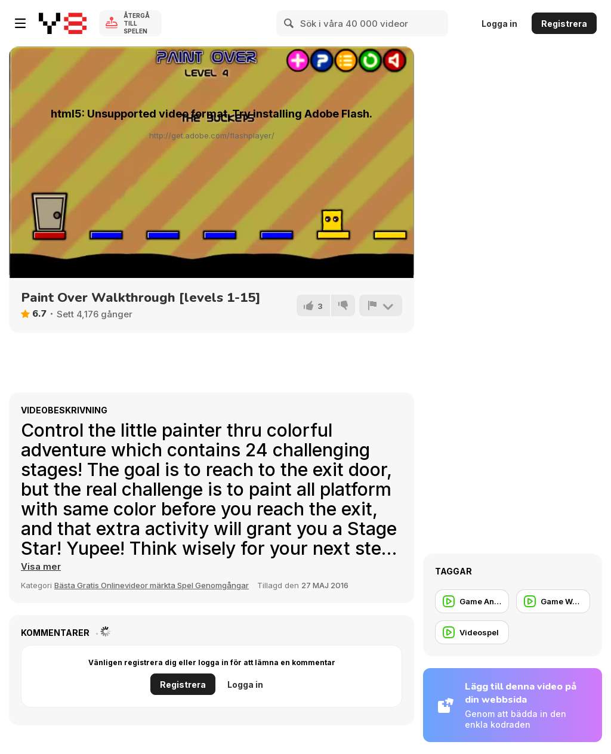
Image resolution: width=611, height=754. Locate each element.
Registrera (564, 23)
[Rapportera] (380, 305)
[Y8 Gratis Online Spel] (62, 23)
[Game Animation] (472, 601)
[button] (41, 566)
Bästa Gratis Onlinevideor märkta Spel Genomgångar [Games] (151, 585)
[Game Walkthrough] (553, 601)
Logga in (499, 23)
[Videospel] (472, 632)
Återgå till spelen (137, 23)
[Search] (289, 23)
